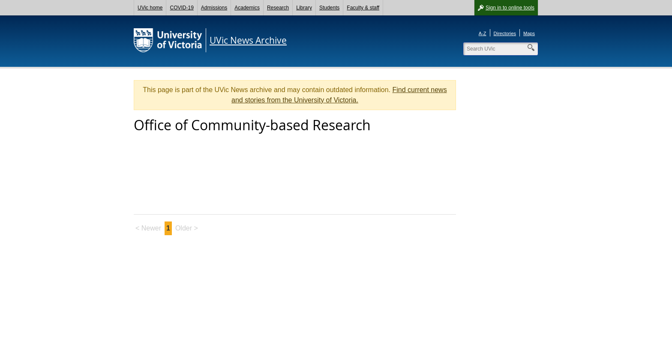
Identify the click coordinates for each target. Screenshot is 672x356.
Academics (247, 8)
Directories (505, 33)
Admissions (214, 8)
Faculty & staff (363, 8)
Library (304, 8)
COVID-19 (181, 8)
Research (278, 8)
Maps (529, 33)
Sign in (510, 8)
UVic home (150, 8)
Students (329, 8)
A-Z (482, 33)
